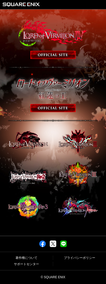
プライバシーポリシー (79, 258)
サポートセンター (26, 264)
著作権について (26, 258)
